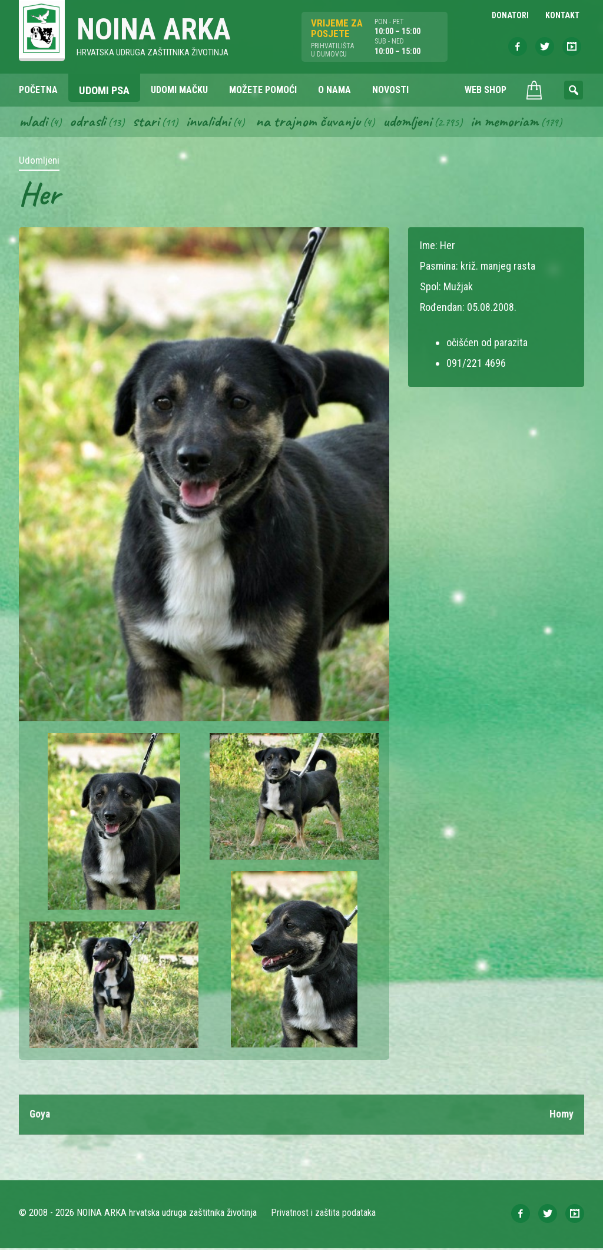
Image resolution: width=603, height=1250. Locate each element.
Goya (40, 1116)
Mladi (33, 122)
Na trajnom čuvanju (311, 122)
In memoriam (510, 122)
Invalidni (210, 122)
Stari (147, 122)
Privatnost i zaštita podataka (323, 1214)
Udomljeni (412, 122)
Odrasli (89, 122)
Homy (561, 1116)
